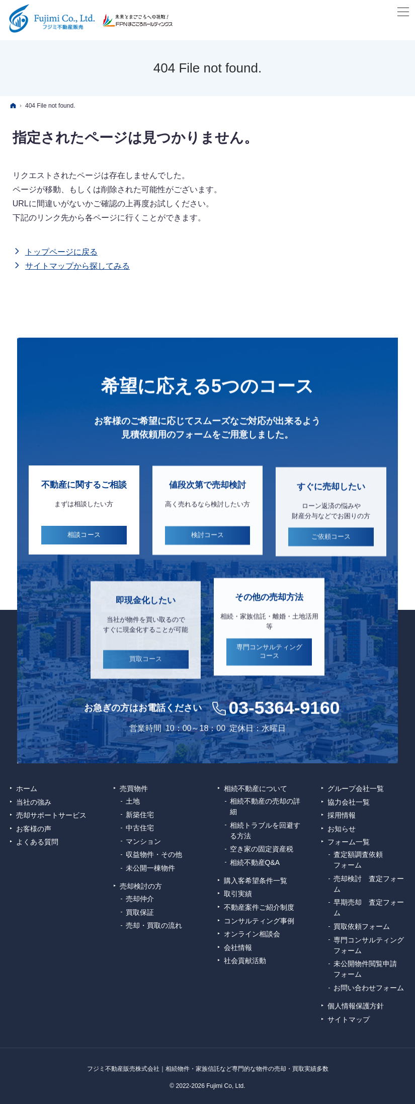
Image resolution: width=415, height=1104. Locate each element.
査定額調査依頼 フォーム (362, 859)
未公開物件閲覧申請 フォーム (369, 969)
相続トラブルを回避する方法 (265, 830)
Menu (402, 12)
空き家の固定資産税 (261, 849)
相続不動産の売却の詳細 (265, 806)
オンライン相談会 (252, 934)
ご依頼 (331, 551)
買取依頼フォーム (362, 926)
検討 (207, 548)
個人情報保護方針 (355, 1006)
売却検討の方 (141, 886)
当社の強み (33, 802)
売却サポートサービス (51, 815)
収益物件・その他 (154, 854)
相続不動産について (255, 788)
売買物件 (134, 788)
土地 (133, 801)
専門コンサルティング (269, 664)
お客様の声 (33, 829)
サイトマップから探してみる (77, 266)
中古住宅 (140, 828)
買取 (145, 674)
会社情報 (238, 947)
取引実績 (238, 894)
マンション (143, 841)
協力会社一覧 (348, 802)
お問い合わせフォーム (369, 988)
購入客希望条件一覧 (255, 881)
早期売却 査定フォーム (369, 907)
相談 (84, 544)
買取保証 (140, 912)
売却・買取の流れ (154, 925)
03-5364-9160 (284, 720)
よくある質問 (37, 842)
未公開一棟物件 (150, 868)
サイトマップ (348, 1019)
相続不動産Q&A (255, 862)
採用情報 (341, 815)
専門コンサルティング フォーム (369, 945)
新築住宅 (140, 815)
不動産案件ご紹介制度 (259, 907)
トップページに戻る (61, 252)
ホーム (26, 788)
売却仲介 (140, 899)
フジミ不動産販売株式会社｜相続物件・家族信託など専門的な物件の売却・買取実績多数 (207, 1068)
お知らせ (341, 829)
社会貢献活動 (245, 961)
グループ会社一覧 (355, 788)
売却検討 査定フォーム (369, 884)
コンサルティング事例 (259, 921)
